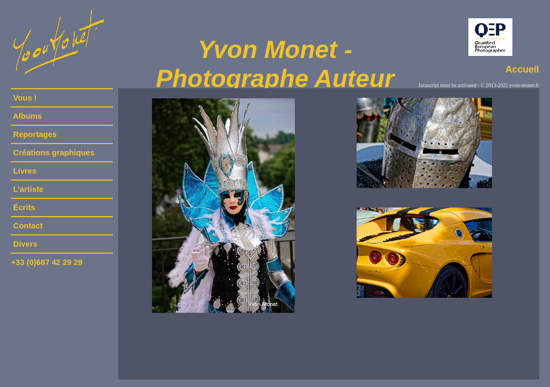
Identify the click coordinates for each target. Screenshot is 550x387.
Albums (27, 116)
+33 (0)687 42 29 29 (46, 262)
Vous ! (25, 98)
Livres (25, 171)
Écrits (24, 207)
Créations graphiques (53, 152)
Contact (28, 225)
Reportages (35, 134)
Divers (25, 244)
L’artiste (28, 189)
